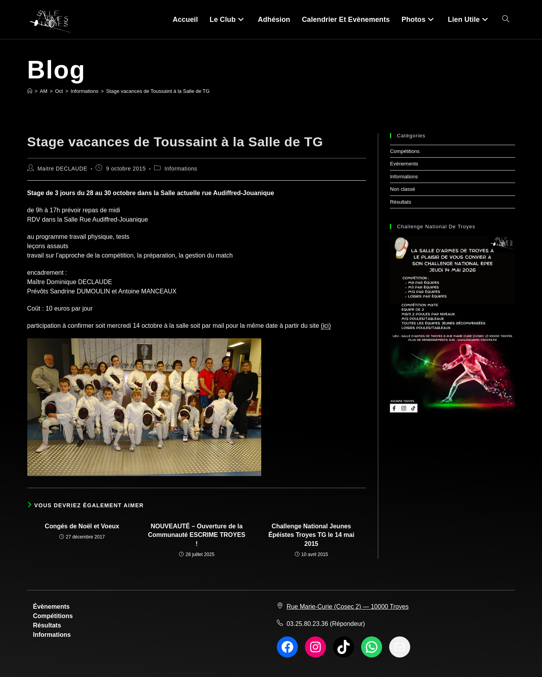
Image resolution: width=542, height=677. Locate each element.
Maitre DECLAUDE (62, 168)
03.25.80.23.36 (307, 623)
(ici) (326, 325)
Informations (181, 168)
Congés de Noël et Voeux (82, 526)
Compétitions (405, 151)
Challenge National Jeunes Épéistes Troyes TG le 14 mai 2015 (311, 535)
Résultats (400, 202)
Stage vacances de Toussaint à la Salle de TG (157, 91)
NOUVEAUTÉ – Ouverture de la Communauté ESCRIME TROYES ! (196, 535)
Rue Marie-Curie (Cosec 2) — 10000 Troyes (348, 606)
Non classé (402, 189)
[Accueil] (29, 91)
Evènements (404, 164)
